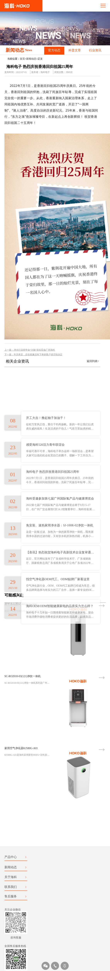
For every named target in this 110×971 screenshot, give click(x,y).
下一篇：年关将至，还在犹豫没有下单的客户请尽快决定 (33, 354)
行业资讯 (95, 50)
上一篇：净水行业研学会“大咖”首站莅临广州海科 (29, 349)
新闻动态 (31, 58)
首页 (22, 58)
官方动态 (54, 50)
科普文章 (75, 50)
